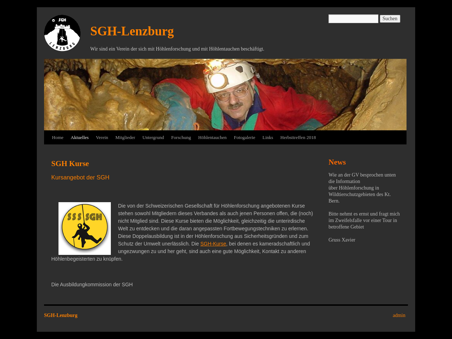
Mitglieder (125, 137)
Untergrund (153, 137)
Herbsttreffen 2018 (298, 137)
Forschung (181, 137)
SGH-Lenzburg (132, 31)
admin (399, 315)
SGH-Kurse (213, 244)
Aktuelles (80, 137)
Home (58, 137)
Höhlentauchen (212, 137)
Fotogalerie (244, 137)
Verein (102, 137)
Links (267, 137)
